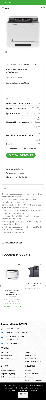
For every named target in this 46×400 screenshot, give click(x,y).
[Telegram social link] (26, 177)
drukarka (15, 173)
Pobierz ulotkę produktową (17, 83)
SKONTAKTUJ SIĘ (8, 2)
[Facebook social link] (14, 177)
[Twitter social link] (16, 177)
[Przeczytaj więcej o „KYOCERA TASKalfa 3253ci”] (41, 268)
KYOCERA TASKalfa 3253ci (33, 284)
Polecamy (15, 301)
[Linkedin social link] (22, 177)
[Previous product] (34, 64)
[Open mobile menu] (6, 8)
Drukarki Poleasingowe (12, 299)
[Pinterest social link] (19, 177)
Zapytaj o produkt (21, 155)
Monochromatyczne (12, 303)
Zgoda (23, 394)
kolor (22, 173)
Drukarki (8, 301)
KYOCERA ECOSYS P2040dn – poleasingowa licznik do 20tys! (12, 293)
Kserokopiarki (30, 288)
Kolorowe (25, 64)
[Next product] (38, 64)
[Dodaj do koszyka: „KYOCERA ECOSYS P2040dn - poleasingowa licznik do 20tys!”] (19, 268)
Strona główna (12, 64)
